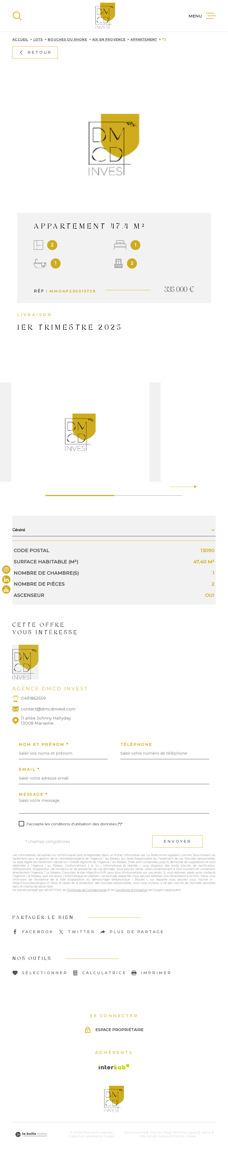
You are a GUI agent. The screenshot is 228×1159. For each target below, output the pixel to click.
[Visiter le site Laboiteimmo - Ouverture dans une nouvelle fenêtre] (31, 1134)
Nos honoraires (135, 1132)
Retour (35, 52)
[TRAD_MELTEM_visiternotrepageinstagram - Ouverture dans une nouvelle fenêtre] (6, 570)
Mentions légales (185, 1132)
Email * (29, 769)
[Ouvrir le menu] (202, 16)
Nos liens (147, 1136)
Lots (38, 39)
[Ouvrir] (17, 16)
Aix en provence (108, 39)
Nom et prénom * (44, 744)
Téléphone (136, 744)
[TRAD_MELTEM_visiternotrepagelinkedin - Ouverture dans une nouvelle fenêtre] (6, 579)
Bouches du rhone (67, 39)
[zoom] (114, 432)
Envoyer (177, 841)
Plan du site (159, 1132)
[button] (193, 487)
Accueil (20, 39)
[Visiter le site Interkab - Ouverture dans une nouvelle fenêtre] (114, 1066)
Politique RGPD (170, 1136)
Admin (206, 1132)
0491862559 (33, 698)
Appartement (143, 39)
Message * (33, 794)
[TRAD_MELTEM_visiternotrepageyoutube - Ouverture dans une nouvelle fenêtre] (6, 589)
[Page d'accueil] (105, 16)
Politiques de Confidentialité (87, 890)
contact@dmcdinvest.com (48, 708)
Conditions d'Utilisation (131, 890)
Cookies (190, 1136)
